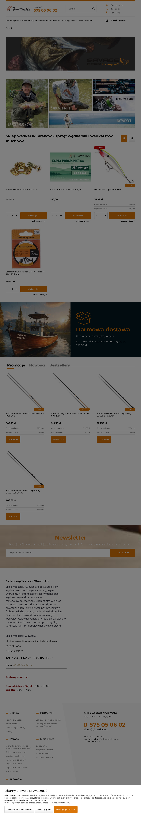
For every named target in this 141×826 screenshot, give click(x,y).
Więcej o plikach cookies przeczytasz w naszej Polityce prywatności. (37, 803)
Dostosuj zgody (44, 809)
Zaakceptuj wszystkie (65, 809)
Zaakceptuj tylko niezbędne (19, 809)
